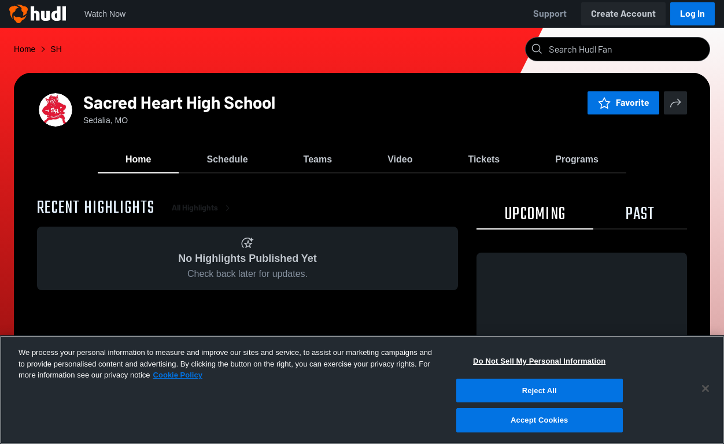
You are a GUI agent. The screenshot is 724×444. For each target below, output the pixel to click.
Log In (692, 13)
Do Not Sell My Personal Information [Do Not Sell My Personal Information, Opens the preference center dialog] (539, 362)
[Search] (627, 49)
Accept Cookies (539, 421)
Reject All (539, 391)
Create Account (623, 13)
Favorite (623, 102)
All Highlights (203, 207)
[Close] (705, 389)
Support (550, 13)
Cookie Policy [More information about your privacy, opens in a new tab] (177, 376)
